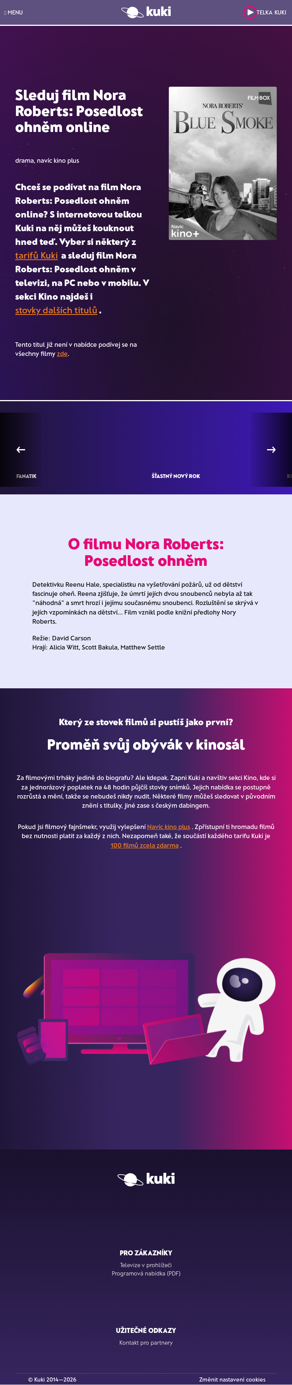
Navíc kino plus (168, 826)
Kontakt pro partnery (146, 1342)
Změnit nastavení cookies (232, 1379)
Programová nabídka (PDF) (146, 1273)
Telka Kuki (264, 12)
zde (62, 353)
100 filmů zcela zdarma (145, 845)
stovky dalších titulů (56, 309)
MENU (13, 12)
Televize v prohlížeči (146, 1264)
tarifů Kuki (36, 254)
